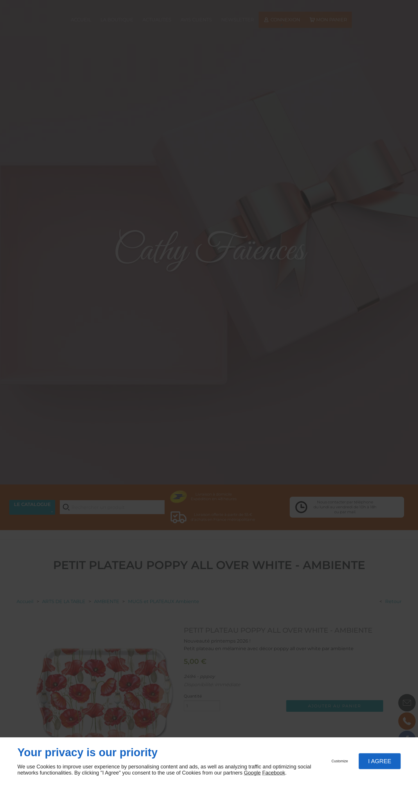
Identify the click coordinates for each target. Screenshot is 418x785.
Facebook (273, 773)
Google (252, 773)
